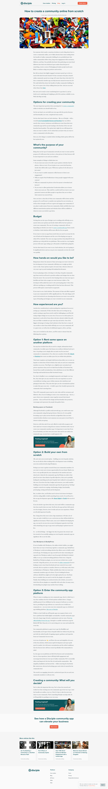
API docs (52, 778)
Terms (69, 773)
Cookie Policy (91, 785)
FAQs (51, 780)
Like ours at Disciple (52, 609)
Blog (51, 775)
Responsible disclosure (73, 778)
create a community (68, 106)
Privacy (70, 775)
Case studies (53, 773)
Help (51, 782)
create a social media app (60, 227)
